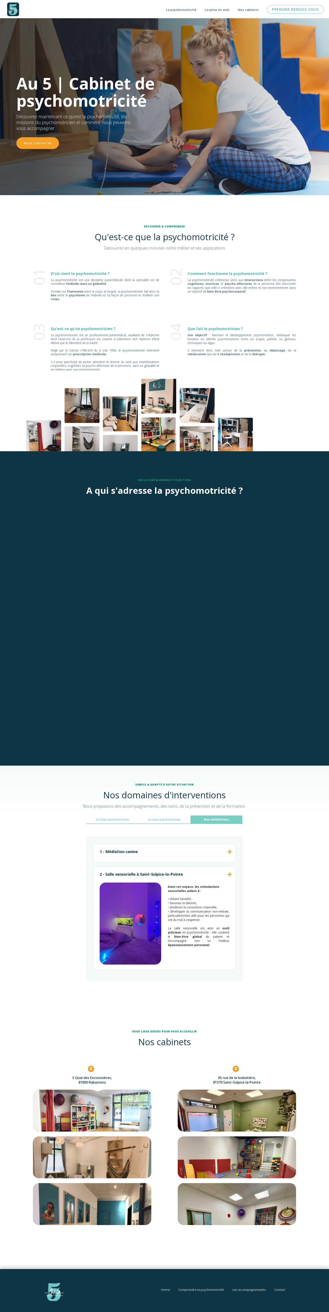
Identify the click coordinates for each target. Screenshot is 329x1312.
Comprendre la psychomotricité (201, 1289)
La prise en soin (217, 10)
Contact (279, 1289)
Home (165, 1289)
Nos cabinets (248, 10)
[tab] (113, 819)
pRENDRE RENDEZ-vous (295, 9)
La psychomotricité (181, 10)
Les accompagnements (249, 1289)
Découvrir (84, 592)
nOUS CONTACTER (38, 143)
